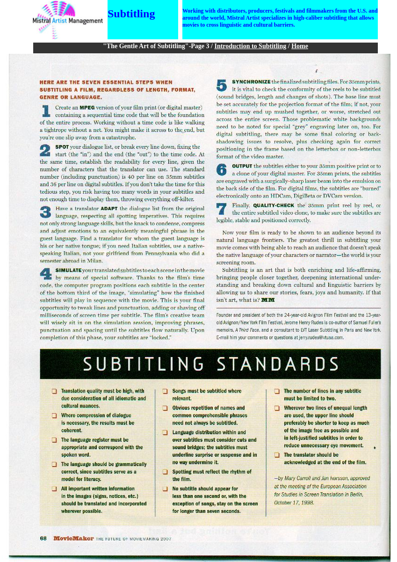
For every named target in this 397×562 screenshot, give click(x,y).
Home (299, 46)
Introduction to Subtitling (250, 46)
